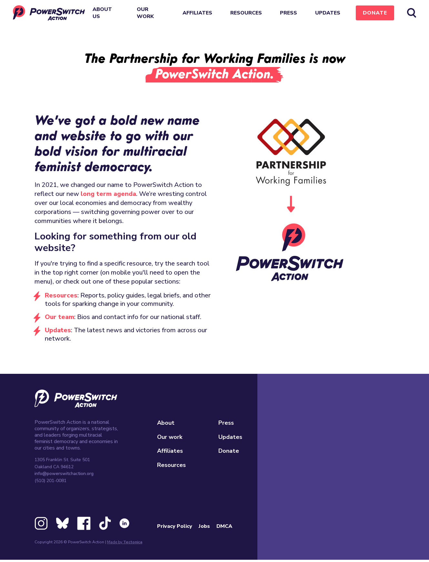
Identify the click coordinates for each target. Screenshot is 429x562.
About (166, 423)
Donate (375, 12)
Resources (246, 12)
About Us (102, 13)
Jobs (204, 526)
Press (288, 12)
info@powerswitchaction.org (64, 473)
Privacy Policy (174, 526)
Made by (124, 542)
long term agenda (108, 193)
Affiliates (197, 12)
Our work (145, 13)
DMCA (224, 526)
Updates (327, 12)
